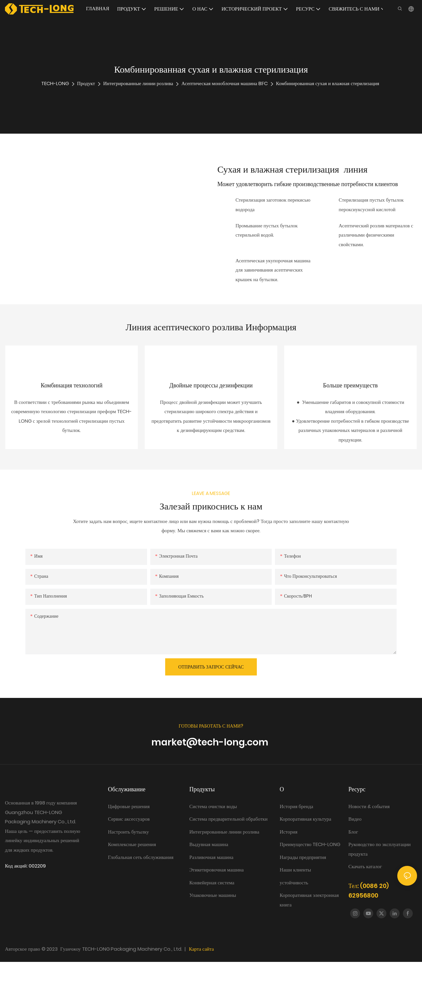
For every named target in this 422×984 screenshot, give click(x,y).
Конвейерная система (211, 904)
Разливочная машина (211, 879)
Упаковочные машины (212, 917)
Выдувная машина (208, 866)
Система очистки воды (213, 828)
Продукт (86, 83)
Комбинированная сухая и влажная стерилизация (327, 83)
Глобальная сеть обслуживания (141, 879)
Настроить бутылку (128, 853)
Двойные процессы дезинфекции (211, 396)
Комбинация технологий (72, 396)
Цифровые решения (129, 828)
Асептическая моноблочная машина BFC (224, 83)
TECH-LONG (55, 83)
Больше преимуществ (350, 396)
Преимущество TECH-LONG (310, 866)
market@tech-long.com (211, 764)
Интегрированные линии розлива (138, 83)
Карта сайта (201, 971)
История (288, 853)
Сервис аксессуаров (129, 840)
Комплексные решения (132, 866)
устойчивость (294, 904)
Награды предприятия (303, 879)
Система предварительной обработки (228, 840)
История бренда (297, 828)
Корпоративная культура (305, 840)
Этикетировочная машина (216, 891)
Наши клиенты (295, 891)
